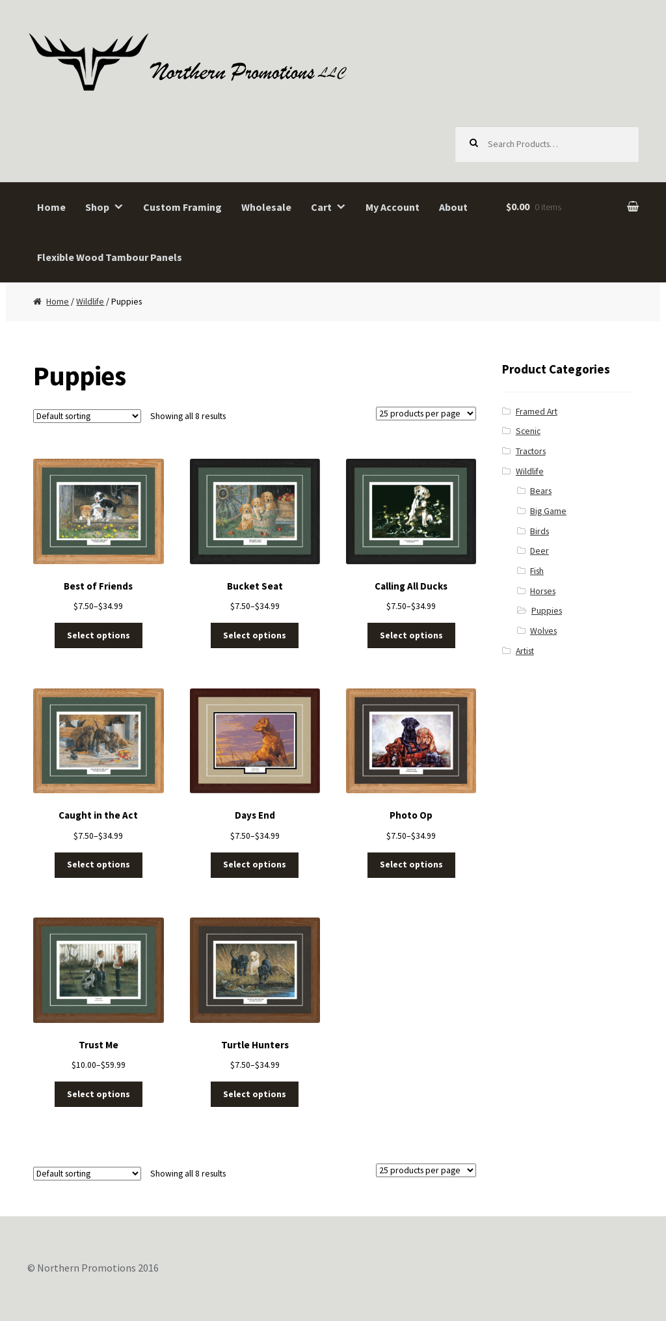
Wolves (543, 630)
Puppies (546, 610)
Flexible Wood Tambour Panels (109, 257)
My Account (393, 206)
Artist (525, 651)
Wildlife (90, 301)
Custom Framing (182, 206)
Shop (97, 206)
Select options (98, 635)
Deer (539, 550)
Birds (539, 531)
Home (51, 206)
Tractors (531, 451)
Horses (542, 591)
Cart (321, 206)
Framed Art (536, 411)
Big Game (548, 511)
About (453, 206)
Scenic (528, 431)
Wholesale (266, 206)
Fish (537, 571)
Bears (541, 491)
